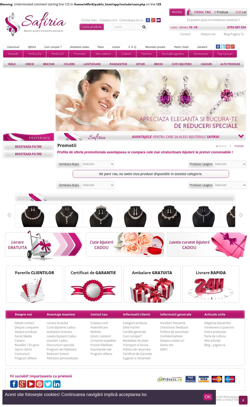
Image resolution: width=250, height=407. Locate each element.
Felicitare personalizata (62, 358)
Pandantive (118, 64)
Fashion (146, 54)
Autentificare (99, 327)
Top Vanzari (225, 54)
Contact (185, 34)
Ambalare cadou (79, 47)
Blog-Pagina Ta (234, 34)
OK (208, 397)
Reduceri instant (58, 354)
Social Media (23, 336)
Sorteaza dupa (69, 164)
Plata (101, 47)
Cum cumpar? (132, 336)
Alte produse (230, 64)
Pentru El (57, 54)
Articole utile (214, 314)
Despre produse (26, 332)
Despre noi (208, 34)
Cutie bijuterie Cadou (61, 327)
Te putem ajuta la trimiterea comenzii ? (213, 20)
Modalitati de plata (136, 341)
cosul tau (202, 12)
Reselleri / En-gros (27, 345)
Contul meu (89, 20)
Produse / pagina (201, 164)
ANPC (164, 349)
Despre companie (27, 327)
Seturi (140, 64)
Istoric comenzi (100, 336)
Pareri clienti (181, 47)
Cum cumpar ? (52, 47)
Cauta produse (91, 27)
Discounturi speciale (60, 345)
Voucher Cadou (57, 341)
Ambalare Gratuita (59, 332)
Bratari (49, 64)
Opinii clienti (23, 349)
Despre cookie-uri (172, 341)
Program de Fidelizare (62, 349)
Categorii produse (135, 323)
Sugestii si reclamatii (136, 358)
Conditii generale (134, 332)
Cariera (20, 341)
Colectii (126, 54)
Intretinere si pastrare (219, 327)
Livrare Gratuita (57, 323)
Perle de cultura (215, 336)
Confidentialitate (171, 336)
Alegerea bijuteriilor (217, 323)
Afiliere (32, 47)
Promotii (79, 54)
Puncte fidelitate (101, 345)
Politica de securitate (174, 332)
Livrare (116, 47)
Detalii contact (24, 323)
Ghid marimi (131, 327)
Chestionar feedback (174, 327)
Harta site (166, 345)
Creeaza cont (108, 20)
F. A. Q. (133, 47)
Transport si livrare (136, 345)
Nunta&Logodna (172, 54)
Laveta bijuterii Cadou (62, 336)
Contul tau (99, 314)
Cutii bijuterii (182, 64)
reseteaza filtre (28, 147)
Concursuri (13, 47)
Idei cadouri (103, 54)
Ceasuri (206, 64)
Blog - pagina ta (214, 345)
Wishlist (177, 12)
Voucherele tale (101, 349)
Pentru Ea (34, 54)
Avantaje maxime (61, 314)
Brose (158, 64)
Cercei (29, 64)
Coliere (69, 64)
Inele (12, 64)
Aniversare (201, 54)
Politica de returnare (137, 349)
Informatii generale (175, 314)
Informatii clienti (136, 314)
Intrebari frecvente (173, 323)
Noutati (13, 54)
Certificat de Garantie (137, 354)
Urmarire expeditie (103, 341)
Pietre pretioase (215, 332)
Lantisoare (92, 64)
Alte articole (212, 341)
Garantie (202, 47)
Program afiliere (26, 358)
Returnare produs (155, 47)
